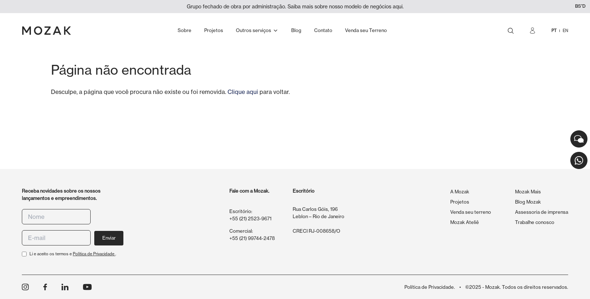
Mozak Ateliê (464, 222)
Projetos (459, 202)
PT (554, 30)
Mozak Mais (528, 191)
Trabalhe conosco (534, 222)
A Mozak (459, 191)
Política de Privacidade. (429, 287)
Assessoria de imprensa (541, 212)
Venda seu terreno (470, 212)
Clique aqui (242, 91)
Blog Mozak (528, 202)
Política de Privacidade (94, 253)
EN (565, 30)
